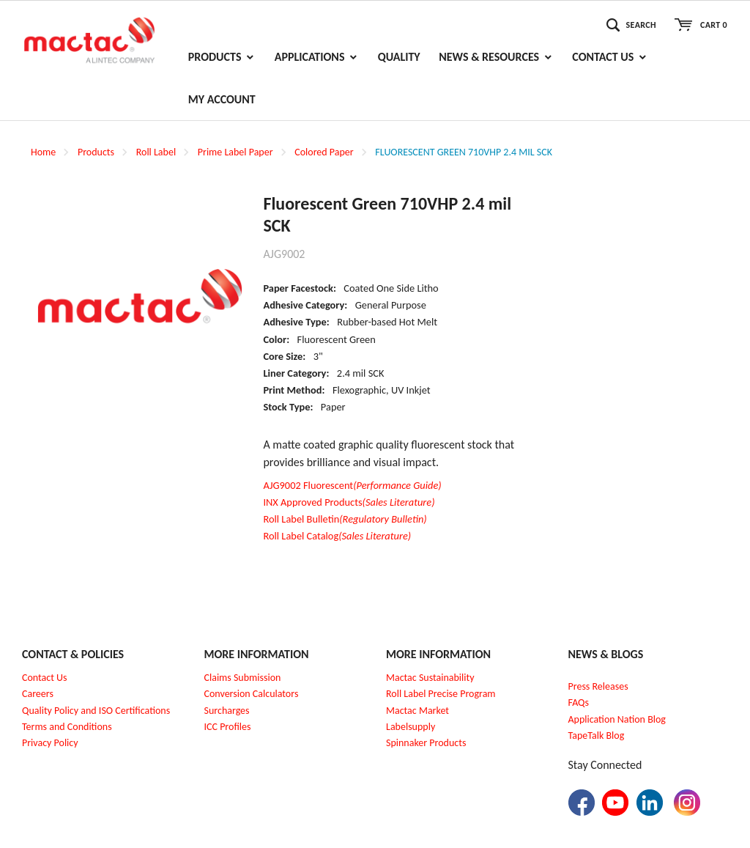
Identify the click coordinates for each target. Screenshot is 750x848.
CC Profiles (228, 726)
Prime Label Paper (235, 152)
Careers (37, 693)
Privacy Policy (50, 743)
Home (43, 152)
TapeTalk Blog (596, 735)
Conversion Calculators (251, 693)
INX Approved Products (348, 502)
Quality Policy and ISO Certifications (96, 710)
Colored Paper (323, 152)
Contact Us (44, 677)
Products (96, 152)
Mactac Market (417, 710)
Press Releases (598, 686)
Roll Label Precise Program (441, 693)
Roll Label (156, 152)
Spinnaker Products (426, 743)
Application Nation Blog (617, 719)
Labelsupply (410, 726)
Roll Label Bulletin (344, 519)
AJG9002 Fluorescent (352, 485)
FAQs (579, 702)
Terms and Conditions (67, 726)
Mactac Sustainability (430, 677)
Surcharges (227, 710)
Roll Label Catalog (337, 535)
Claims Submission (242, 677)
